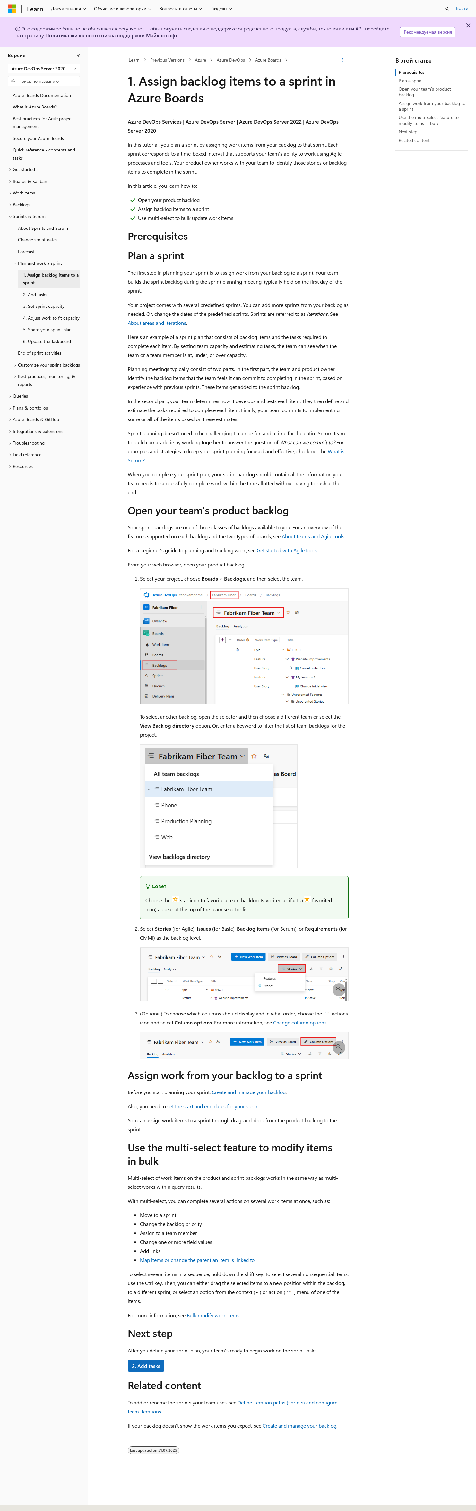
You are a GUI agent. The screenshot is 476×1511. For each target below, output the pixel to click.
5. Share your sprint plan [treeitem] (47, 329)
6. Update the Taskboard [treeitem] (47, 341)
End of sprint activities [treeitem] (39, 353)
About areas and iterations (157, 322)
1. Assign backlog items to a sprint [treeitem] (51, 279)
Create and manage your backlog (249, 1092)
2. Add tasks (146, 1365)
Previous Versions (167, 60)
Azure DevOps (231, 60)
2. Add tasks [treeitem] (35, 294)
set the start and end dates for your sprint (213, 1106)
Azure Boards (268, 60)
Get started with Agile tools (287, 550)
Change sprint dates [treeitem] (37, 240)
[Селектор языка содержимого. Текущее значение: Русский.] (22, 1500)
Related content (414, 140)
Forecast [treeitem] (26, 251)
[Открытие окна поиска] (447, 8)
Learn (134, 60)
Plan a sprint (411, 80)
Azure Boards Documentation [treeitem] (42, 95)
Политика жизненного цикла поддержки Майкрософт (111, 35)
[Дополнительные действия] (342, 60)
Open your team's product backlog (425, 92)
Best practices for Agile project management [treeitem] (43, 123)
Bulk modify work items (213, 1315)
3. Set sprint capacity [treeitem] (44, 306)
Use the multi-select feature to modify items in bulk (429, 120)
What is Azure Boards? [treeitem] (35, 107)
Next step (408, 131)
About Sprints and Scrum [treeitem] (43, 228)
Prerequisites (411, 72)
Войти (462, 8)
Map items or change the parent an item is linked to (197, 1259)
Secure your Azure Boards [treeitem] (38, 138)
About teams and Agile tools (313, 536)
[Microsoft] (12, 8)
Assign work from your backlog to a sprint (432, 106)
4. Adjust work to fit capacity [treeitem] (51, 318)
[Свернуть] (78, 55)
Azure (200, 60)
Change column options (299, 1022)
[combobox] (44, 69)
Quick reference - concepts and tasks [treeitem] (44, 154)
